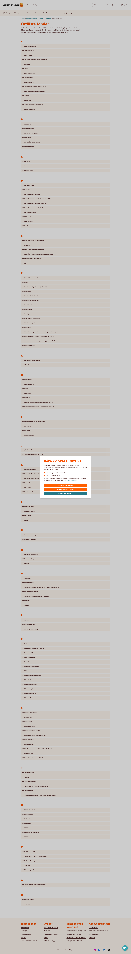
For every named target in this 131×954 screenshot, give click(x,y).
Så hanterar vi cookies (70, 480)
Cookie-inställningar (65, 494)
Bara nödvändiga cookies (65, 489)
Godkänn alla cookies (65, 485)
